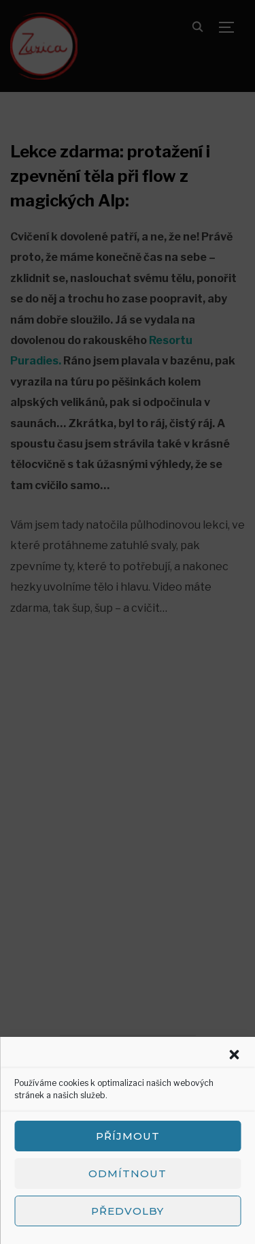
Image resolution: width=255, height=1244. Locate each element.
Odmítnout (127, 1173)
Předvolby (127, 1210)
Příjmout (128, 1136)
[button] (234, 1054)
